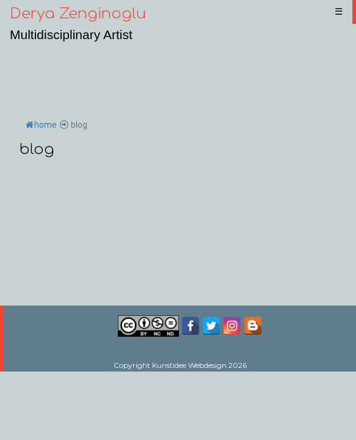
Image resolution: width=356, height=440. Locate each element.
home (41, 125)
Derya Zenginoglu (78, 14)
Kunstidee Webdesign (189, 365)
